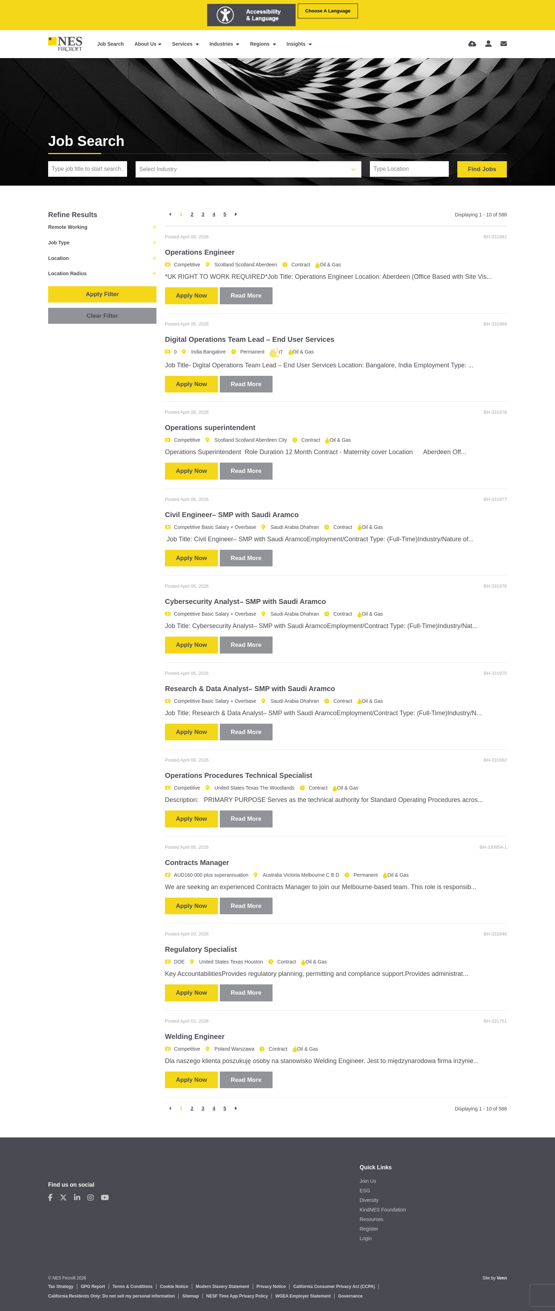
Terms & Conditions (133, 1286)
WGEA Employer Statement (303, 1296)
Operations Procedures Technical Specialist (238, 775)
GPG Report (93, 1286)
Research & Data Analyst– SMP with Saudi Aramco (250, 689)
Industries (222, 44)
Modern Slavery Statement (222, 1286)
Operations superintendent (210, 427)
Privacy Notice (271, 1286)
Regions (260, 44)
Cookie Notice (174, 1286)
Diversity (369, 1200)
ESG (365, 1190)
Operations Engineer (200, 252)
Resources (371, 1219)
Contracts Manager (197, 862)
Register (369, 1229)
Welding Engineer (195, 1036)
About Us (145, 44)
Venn (502, 1278)
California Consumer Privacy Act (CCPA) (334, 1286)
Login (366, 1238)
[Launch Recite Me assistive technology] (251, 15)
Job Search (110, 44)
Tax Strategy (60, 1286)
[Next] (235, 214)
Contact (58, 1167)
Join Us (368, 1181)
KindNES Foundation (383, 1210)
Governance (350, 1296)
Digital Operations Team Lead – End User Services (249, 339)
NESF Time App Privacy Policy (237, 1296)
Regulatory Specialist (201, 949)
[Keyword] (87, 169)
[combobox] (249, 169)
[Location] (409, 169)
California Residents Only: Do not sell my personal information (111, 1296)
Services (183, 44)
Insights (297, 44)
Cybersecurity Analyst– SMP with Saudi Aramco (245, 601)
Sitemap (190, 1296)
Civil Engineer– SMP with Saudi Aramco (232, 515)
